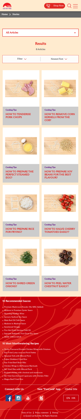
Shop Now (58, 6)
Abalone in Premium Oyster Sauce (18, 310)
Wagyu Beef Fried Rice (13, 379)
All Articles (12, 32)
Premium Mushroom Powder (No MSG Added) (23, 307)
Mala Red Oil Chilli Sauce (14, 320)
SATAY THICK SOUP (12, 337)
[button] (69, 6)
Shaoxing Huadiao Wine (14, 314)
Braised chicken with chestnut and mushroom (23, 373)
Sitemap (55, 413)
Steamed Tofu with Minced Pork (17, 356)
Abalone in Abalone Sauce (15, 324)
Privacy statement (41, 413)
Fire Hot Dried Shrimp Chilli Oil (17, 330)
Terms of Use (26, 413)
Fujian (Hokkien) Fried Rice (15, 359)
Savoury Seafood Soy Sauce (15, 317)
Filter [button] (19, 59)
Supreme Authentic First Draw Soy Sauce (21, 334)
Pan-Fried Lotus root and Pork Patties (20, 353)
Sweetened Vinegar (12, 327)
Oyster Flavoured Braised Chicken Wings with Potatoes (27, 349)
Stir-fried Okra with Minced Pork (18, 369)
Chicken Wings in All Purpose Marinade (20, 366)
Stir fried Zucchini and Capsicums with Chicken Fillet (26, 376)
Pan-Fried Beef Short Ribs (15, 363)
